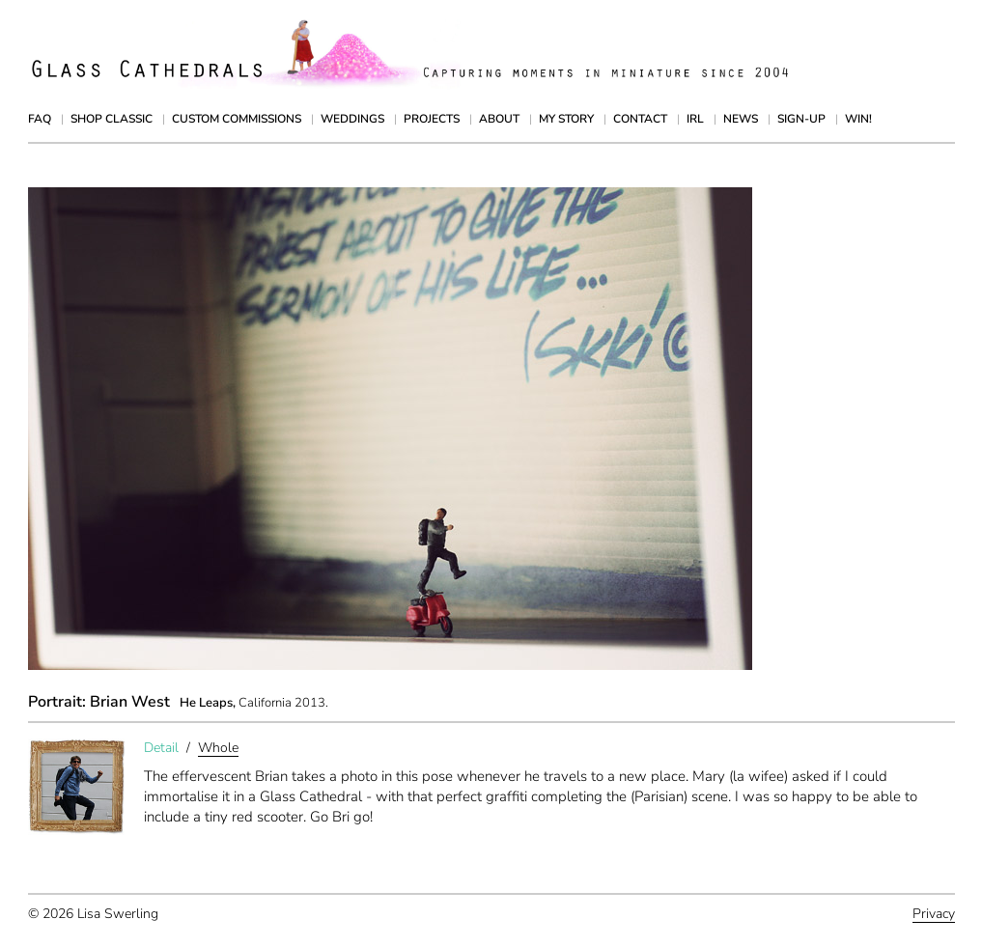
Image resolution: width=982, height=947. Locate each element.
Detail (161, 747)
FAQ (39, 118)
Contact (640, 118)
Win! (858, 118)
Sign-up (801, 118)
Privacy (933, 914)
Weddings (352, 118)
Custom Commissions (236, 118)
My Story (566, 118)
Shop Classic (111, 118)
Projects (432, 118)
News (740, 118)
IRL (695, 118)
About (499, 118)
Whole (218, 747)
